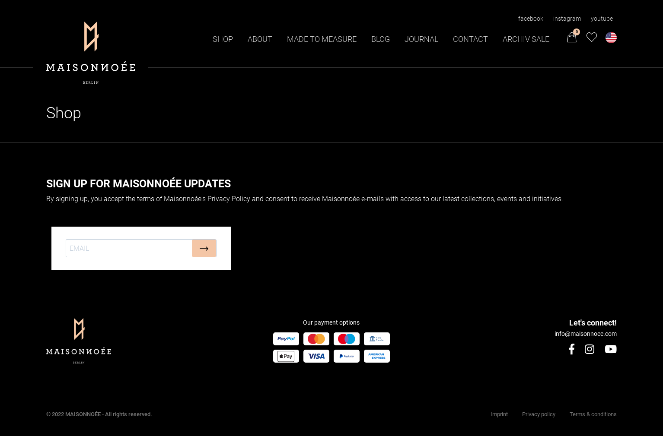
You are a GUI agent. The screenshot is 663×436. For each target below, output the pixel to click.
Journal (421, 39)
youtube (602, 19)
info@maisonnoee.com (586, 333)
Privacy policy (538, 414)
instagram (567, 19)
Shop (223, 39)
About (260, 39)
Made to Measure (322, 39)
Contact (470, 39)
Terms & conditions (593, 414)
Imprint (499, 414)
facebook (530, 19)
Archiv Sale (526, 39)
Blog (380, 39)
